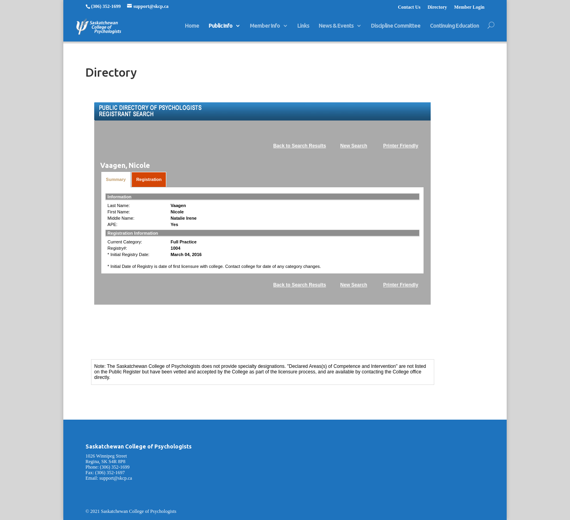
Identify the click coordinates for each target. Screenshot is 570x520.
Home (192, 29)
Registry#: (117, 248)
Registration (149, 179)
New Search (353, 146)
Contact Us (409, 7)
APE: (113, 224)
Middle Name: (121, 218)
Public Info (220, 29)
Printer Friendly (400, 146)
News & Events (336, 29)
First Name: (119, 211)
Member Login (469, 7)
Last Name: (119, 205)
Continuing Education (454, 29)
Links (303, 29)
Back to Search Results (299, 146)
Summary (116, 179)
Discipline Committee (395, 29)
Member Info (265, 29)
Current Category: (125, 241)
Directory (437, 7)
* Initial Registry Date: (129, 254)
